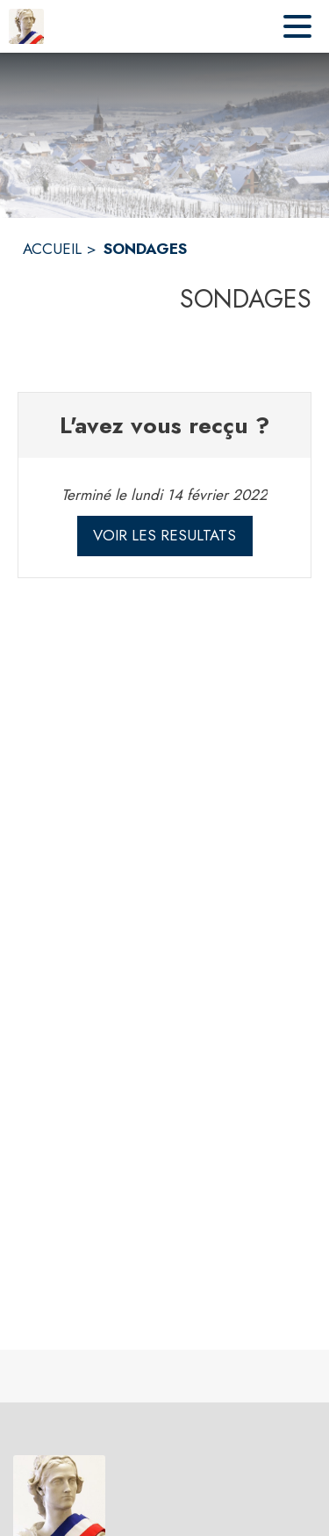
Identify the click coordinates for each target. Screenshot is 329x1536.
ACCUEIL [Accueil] (52, 248)
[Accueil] (26, 26)
